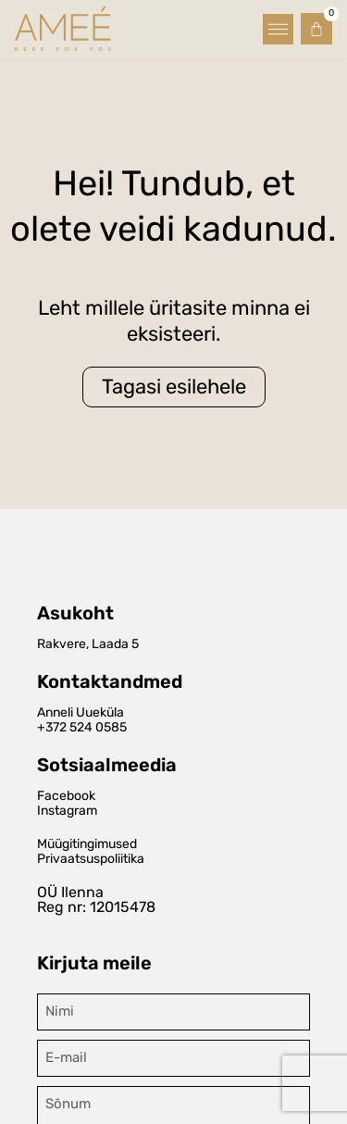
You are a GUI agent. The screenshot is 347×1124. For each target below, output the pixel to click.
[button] (278, 27)
